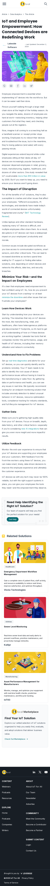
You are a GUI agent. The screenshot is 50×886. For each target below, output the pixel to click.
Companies (7, 824)
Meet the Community (35, 818)
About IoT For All (34, 786)
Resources (7, 798)
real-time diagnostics (18, 360)
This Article (29, 14)
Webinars (6, 786)
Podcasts (6, 792)
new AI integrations (30, 429)
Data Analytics (16, 14)
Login (28, 845)
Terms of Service (11, 883)
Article (4, 14)
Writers (5, 830)
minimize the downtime (12, 297)
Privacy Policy (27, 878)
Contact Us (31, 850)
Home (4, 813)
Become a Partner (34, 830)
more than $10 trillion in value (31, 176)
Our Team (30, 792)
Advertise (30, 804)
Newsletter (31, 798)
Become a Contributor (36, 824)
